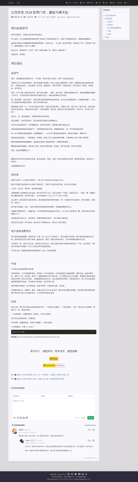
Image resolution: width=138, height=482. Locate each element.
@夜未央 (28, 446)
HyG (88, 479)
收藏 (112, 3)
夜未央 (21, 430)
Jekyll (60, 479)
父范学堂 (29, 17)
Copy (94, 331)
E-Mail (43, 396)
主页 (68, 3)
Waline (90, 457)
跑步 (75, 3)
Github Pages (68, 479)
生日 (48, 17)
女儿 (43, 17)
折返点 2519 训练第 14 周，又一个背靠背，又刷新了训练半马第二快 (43, 375)
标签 (105, 3)
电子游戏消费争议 (114, 28)
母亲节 (53, 17)
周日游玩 (108, 19)
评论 (107, 37)
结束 (109, 34)
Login (83, 418)
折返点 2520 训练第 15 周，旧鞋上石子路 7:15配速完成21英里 (40, 379)
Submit (91, 418)
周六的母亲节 (110, 15)
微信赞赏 (60, 365)
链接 (119, 3)
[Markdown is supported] (15, 417)
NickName (16, 396)
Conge (11, 3)
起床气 (110, 22)
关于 (126, 3)
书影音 (90, 3)
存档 (82, 3)
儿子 (39, 17)
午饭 (109, 31)
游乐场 (110, 25)
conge (27, 440)
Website (70, 396)
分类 (98, 3)
